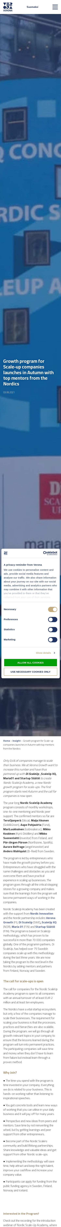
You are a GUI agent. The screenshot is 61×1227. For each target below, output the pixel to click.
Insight (17, 741)
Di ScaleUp (26, 922)
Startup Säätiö (45, 926)
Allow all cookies (30, 662)
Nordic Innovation (41, 913)
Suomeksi (32, 6)
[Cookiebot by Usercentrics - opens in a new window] (43, 553)
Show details (43, 652)
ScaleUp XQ (49, 922)
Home (6, 741)
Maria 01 (17, 926)
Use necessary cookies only (30, 671)
